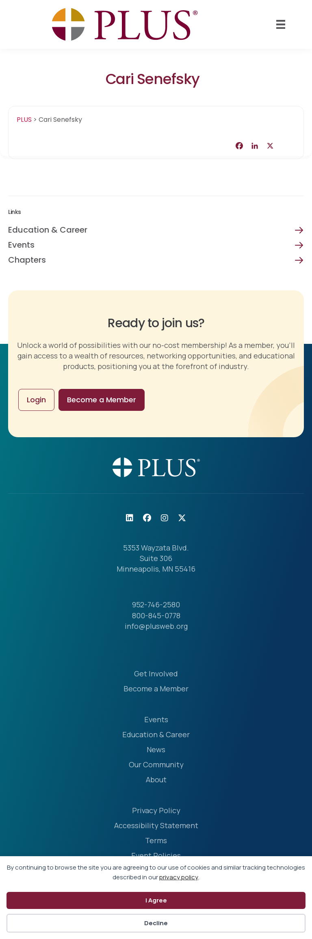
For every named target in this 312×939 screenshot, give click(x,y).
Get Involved (156, 674)
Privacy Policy (156, 811)
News (156, 750)
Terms (156, 841)
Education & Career (47, 229)
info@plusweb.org (156, 626)
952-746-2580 (156, 604)
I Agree (156, 900)
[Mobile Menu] (281, 24)
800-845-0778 (156, 615)
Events (21, 244)
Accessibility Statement (156, 826)
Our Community (156, 765)
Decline (156, 923)
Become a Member (156, 689)
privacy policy (178, 877)
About (156, 780)
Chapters (27, 260)
